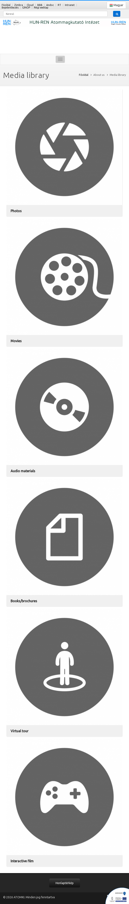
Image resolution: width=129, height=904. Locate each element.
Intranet (70, 5)
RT (59, 5)
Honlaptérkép (65, 883)
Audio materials (23, 471)
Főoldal (6, 5)
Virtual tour (19, 731)
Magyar (116, 5)
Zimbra (18, 5)
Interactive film (22, 861)
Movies (16, 341)
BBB (39, 5)
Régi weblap (41, 7)
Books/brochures (24, 601)
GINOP (26, 7)
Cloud (30, 5)
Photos (16, 211)
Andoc (50, 5)
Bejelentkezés (10, 7)
